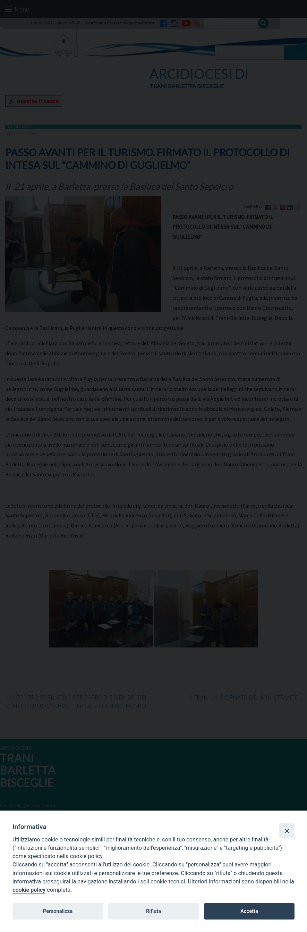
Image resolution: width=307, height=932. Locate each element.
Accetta (249, 911)
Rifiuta (153, 911)
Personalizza (58, 911)
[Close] (287, 830)
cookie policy (28, 890)
